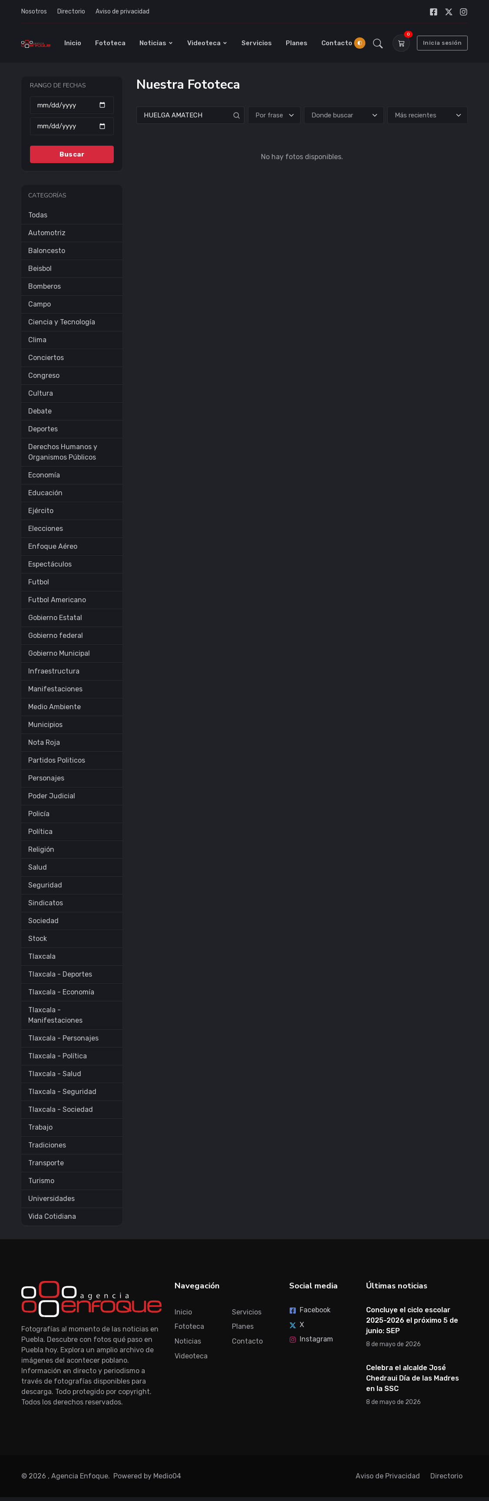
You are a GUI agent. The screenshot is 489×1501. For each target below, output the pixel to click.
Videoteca (207, 43)
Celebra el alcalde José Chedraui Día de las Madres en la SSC (412, 1378)
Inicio (72, 43)
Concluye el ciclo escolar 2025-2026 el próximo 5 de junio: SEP (412, 1320)
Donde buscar (332, 115)
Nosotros (34, 11)
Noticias (156, 43)
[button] (378, 43)
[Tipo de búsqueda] (274, 115)
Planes (296, 43)
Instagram (311, 1339)
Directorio (71, 11)
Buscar (71, 154)
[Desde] (72, 105)
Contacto (336, 43)
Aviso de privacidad (122, 11)
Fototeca (110, 43)
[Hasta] (72, 126)
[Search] (190, 115)
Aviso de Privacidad (388, 1476)
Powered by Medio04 (147, 1476)
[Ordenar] (427, 115)
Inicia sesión (442, 43)
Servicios (256, 43)
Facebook (309, 1310)
